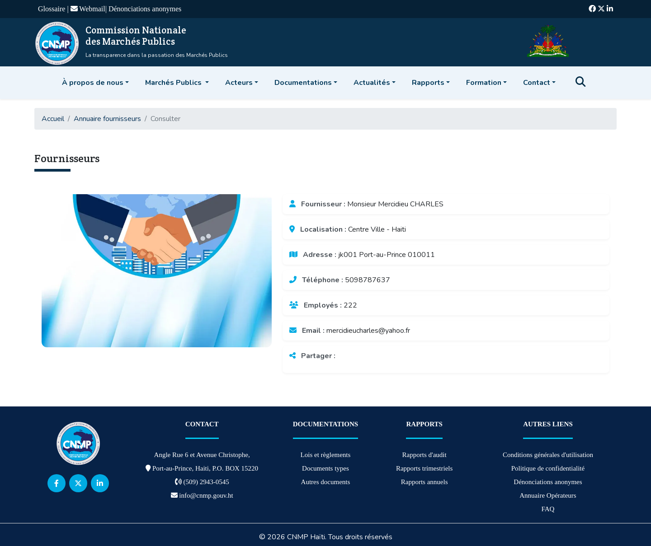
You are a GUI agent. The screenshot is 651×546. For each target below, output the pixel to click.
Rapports (428, 83)
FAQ (548, 509)
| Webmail (86, 9)
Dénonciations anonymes (144, 9)
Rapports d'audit (424, 454)
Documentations (303, 83)
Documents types (325, 468)
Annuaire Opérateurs (547, 495)
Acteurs (239, 83)
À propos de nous (92, 83)
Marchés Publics (174, 83)
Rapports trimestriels (424, 468)
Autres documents (325, 481)
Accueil (53, 119)
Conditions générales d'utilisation (548, 454)
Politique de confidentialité (548, 468)
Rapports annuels (424, 481)
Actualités (372, 83)
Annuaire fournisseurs (107, 119)
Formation (483, 83)
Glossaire (52, 9)
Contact (536, 83)
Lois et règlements (326, 454)
